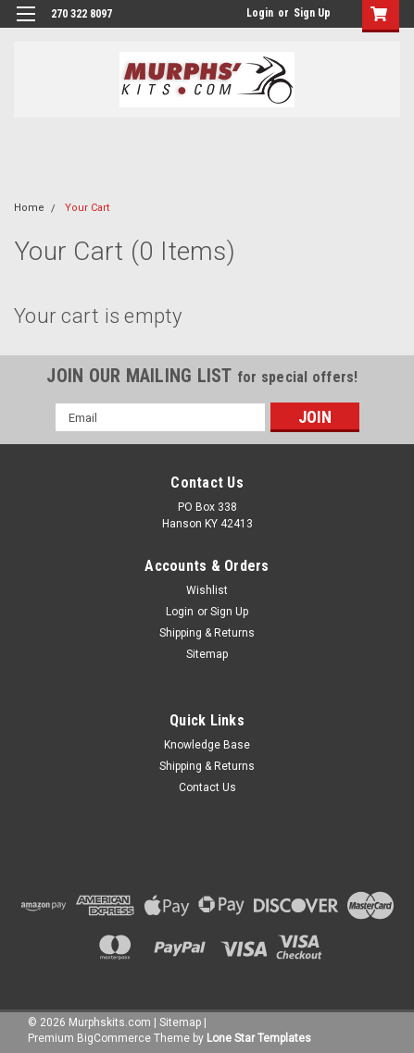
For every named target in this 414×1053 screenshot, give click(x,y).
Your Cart (87, 208)
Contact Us (207, 787)
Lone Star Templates (259, 1038)
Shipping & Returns (207, 632)
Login (259, 12)
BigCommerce (114, 1038)
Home (29, 208)
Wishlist (207, 590)
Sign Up (312, 12)
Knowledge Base (207, 744)
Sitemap (207, 654)
